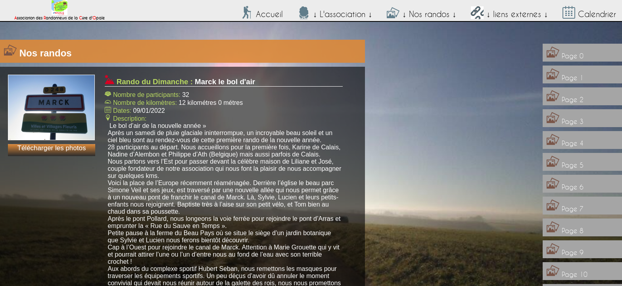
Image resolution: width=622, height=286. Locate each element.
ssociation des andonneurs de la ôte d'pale (59, 16)
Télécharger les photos (51, 148)
